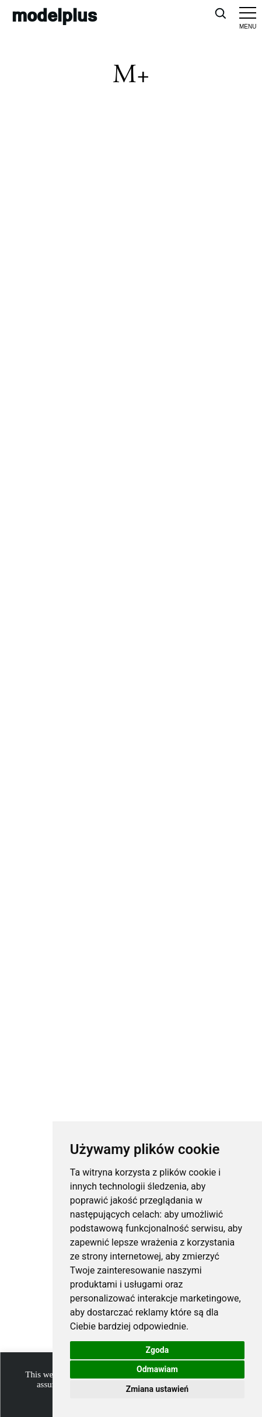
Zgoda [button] (157, 1350)
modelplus (54, 14)
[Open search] (220, 13)
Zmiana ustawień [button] (157, 1389)
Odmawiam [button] (157, 1369)
